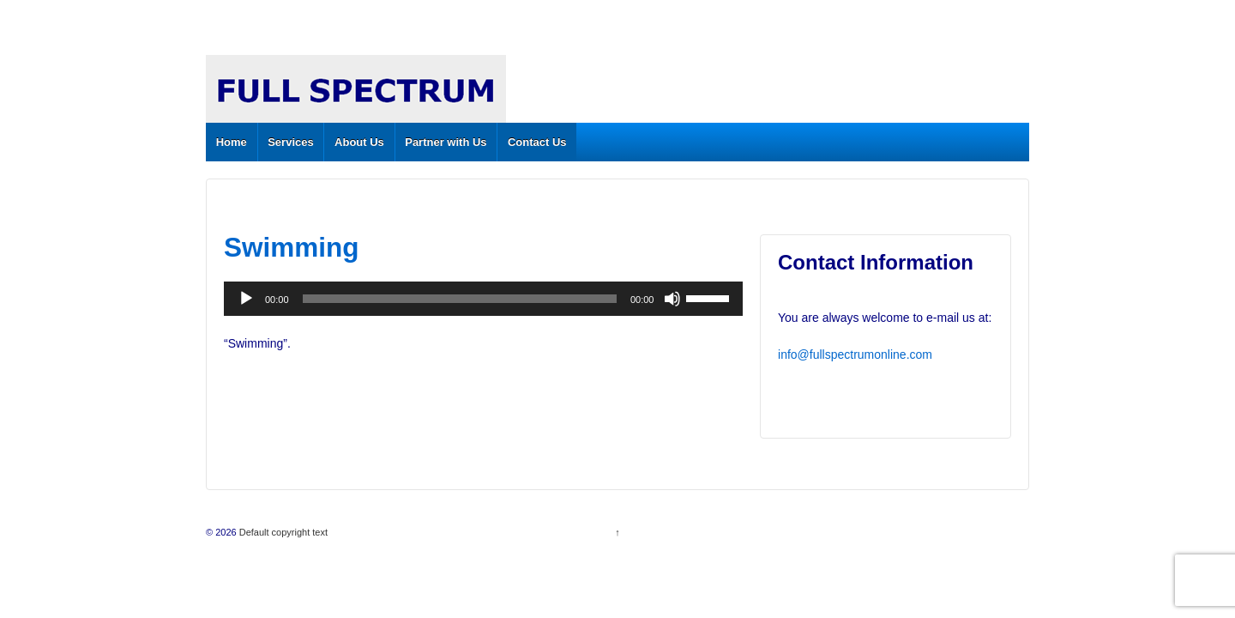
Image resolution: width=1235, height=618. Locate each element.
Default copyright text (282, 532)
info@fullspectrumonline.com (855, 354)
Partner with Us (445, 142)
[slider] (460, 298)
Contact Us (537, 142)
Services (291, 142)
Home (231, 142)
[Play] (246, 298)
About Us (359, 142)
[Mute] (672, 298)
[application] (483, 299)
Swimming (291, 247)
